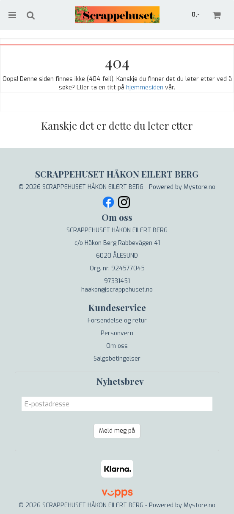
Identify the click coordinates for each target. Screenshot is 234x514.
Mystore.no (199, 187)
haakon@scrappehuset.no (117, 290)
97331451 (117, 281)
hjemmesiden (144, 87)
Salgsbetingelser (117, 359)
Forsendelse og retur (117, 321)
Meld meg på (117, 431)
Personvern (117, 333)
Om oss (117, 346)
